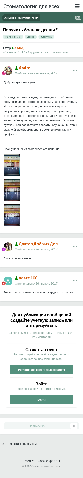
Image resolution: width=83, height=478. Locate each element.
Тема (28, 461)
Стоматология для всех (31, 6)
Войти (41, 399)
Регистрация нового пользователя (41, 369)
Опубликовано (36, 73)
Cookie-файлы (49, 461)
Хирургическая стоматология (48, 52)
